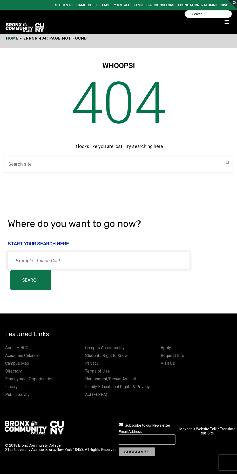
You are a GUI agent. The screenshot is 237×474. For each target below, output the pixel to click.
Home (12, 38)
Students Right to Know (106, 355)
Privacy (92, 363)
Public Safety (17, 394)
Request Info (172, 355)
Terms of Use (97, 371)
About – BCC (16, 347)
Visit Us (168, 363)
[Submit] (227, 163)
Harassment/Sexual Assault (110, 378)
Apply (166, 347)
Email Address (130, 432)
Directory (13, 371)
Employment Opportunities (29, 378)
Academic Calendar (22, 355)
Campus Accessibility (105, 347)
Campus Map (17, 363)
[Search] (208, 14)
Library (11, 386)
